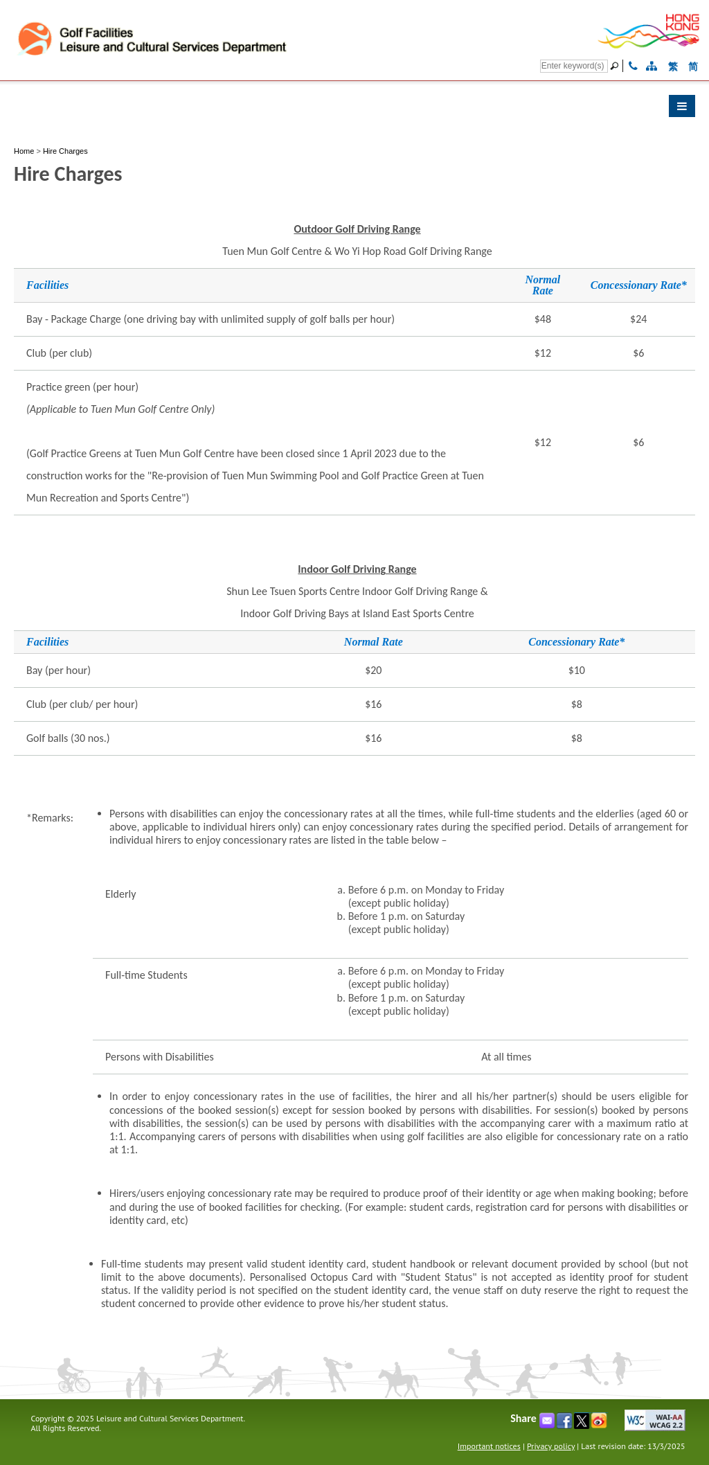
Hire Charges (65, 151)
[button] (354, 109)
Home (24, 151)
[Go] (616, 66)
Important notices (489, 1446)
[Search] (574, 66)
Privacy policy (551, 1446)
